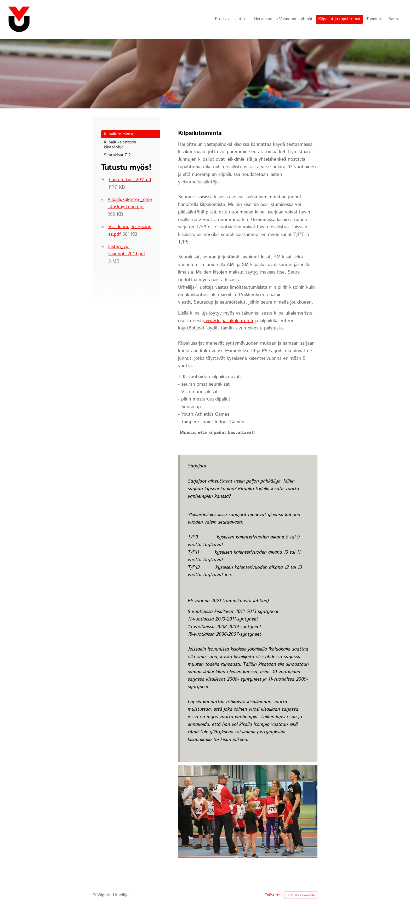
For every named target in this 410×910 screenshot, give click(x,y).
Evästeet (272, 895)
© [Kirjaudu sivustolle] (95, 895)
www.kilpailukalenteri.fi (228, 320)
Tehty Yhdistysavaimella (301, 895)
